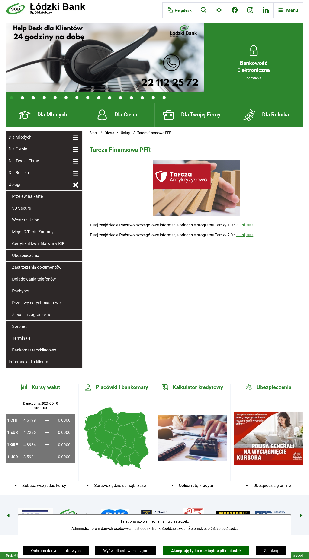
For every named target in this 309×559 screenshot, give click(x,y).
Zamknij (271, 550)
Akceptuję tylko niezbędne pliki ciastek (206, 550)
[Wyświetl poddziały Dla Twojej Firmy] (76, 161)
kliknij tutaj (245, 225)
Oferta (109, 133)
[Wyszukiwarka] (203, 10)
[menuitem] (44, 137)
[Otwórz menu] (288, 10)
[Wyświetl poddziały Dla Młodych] (76, 138)
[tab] (11, 97)
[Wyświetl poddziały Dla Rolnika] (76, 173)
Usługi (126, 133)
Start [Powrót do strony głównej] (93, 133)
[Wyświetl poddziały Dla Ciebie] (76, 150)
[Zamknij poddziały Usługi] (76, 185)
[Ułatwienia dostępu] (219, 10)
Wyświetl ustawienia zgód (125, 550)
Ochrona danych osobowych (56, 550)
